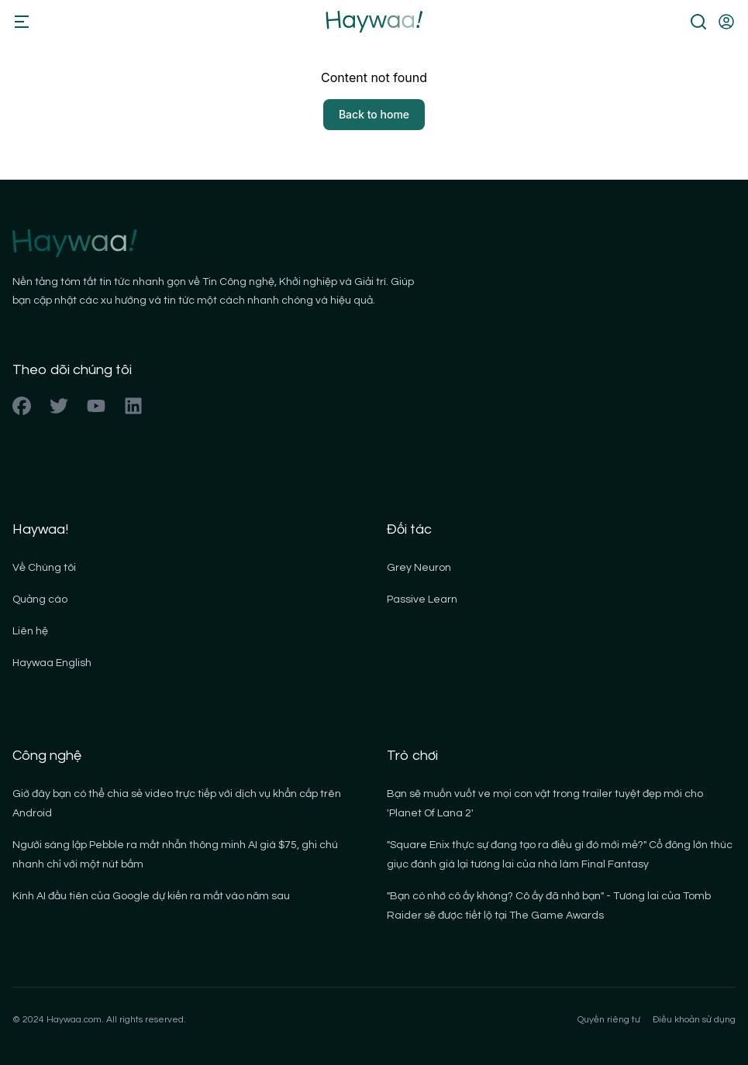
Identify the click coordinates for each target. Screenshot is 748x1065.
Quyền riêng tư (608, 1020)
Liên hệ (30, 631)
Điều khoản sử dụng (694, 1020)
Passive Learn (422, 599)
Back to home (374, 114)
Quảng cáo (39, 599)
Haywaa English (51, 663)
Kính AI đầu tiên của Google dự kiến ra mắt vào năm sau (151, 896)
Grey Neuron (419, 567)
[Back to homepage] (374, 22)
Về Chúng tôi (44, 567)
